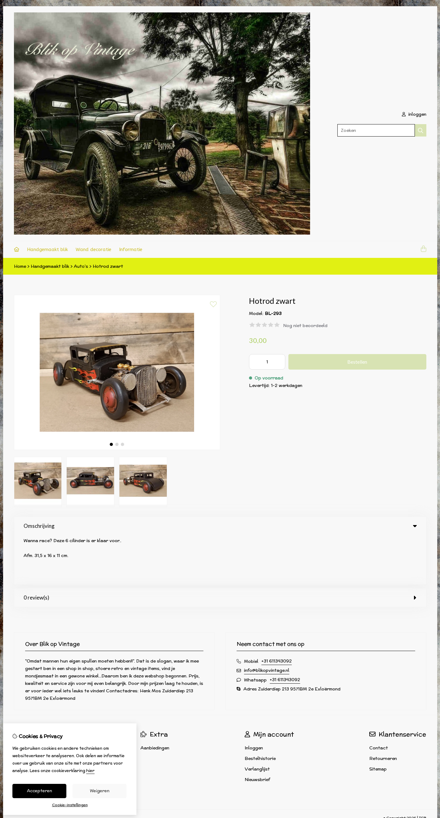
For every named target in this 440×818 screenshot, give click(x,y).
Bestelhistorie (260, 709)
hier (90, 771)
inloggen (414, 114)
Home (20, 266)
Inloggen (254, 698)
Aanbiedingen (154, 698)
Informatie (130, 249)
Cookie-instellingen (70, 804)
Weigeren (99, 791)
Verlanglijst (257, 720)
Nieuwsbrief (257, 730)
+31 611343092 (276, 612)
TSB (422, 768)
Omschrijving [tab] (220, 526)
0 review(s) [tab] (220, 548)
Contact (378, 698)
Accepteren (39, 791)
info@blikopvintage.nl (266, 621)
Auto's (81, 266)
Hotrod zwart (108, 266)
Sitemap (378, 720)
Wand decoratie (93, 249)
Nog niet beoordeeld (305, 325)
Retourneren (383, 709)
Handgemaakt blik (47, 249)
